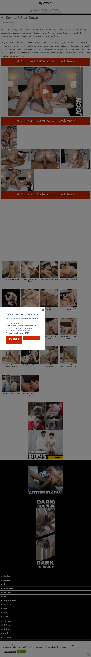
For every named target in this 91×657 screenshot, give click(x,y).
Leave (32, 338)
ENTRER (14, 339)
